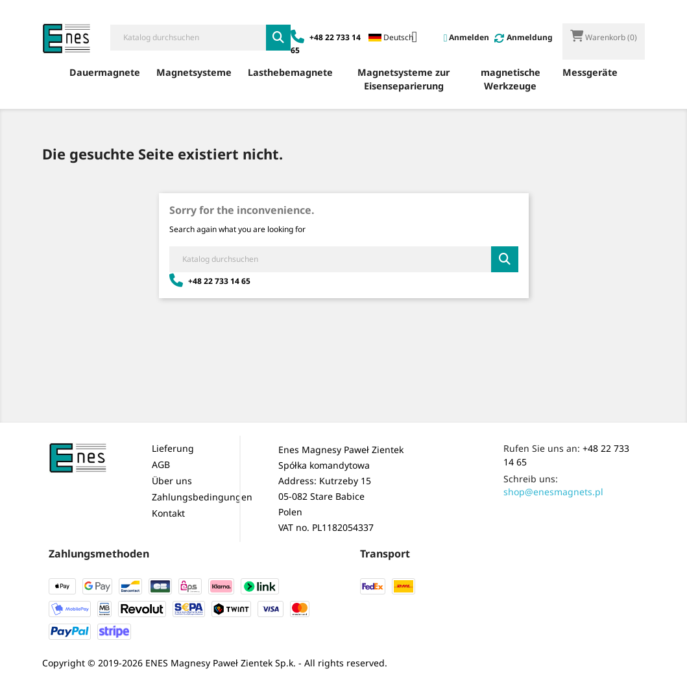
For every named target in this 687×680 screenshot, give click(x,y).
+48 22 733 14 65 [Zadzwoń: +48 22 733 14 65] (209, 281)
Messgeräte (590, 72)
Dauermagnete (104, 72)
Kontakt (168, 513)
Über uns (172, 481)
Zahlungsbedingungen (202, 497)
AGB (161, 464)
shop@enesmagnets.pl (553, 492)
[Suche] (188, 38)
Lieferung (173, 448)
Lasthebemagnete (290, 72)
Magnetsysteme (194, 72)
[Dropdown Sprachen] (397, 38)
